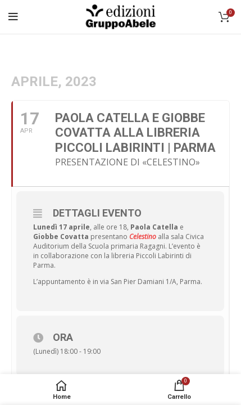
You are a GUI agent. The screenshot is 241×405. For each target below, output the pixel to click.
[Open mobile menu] (13, 17)
